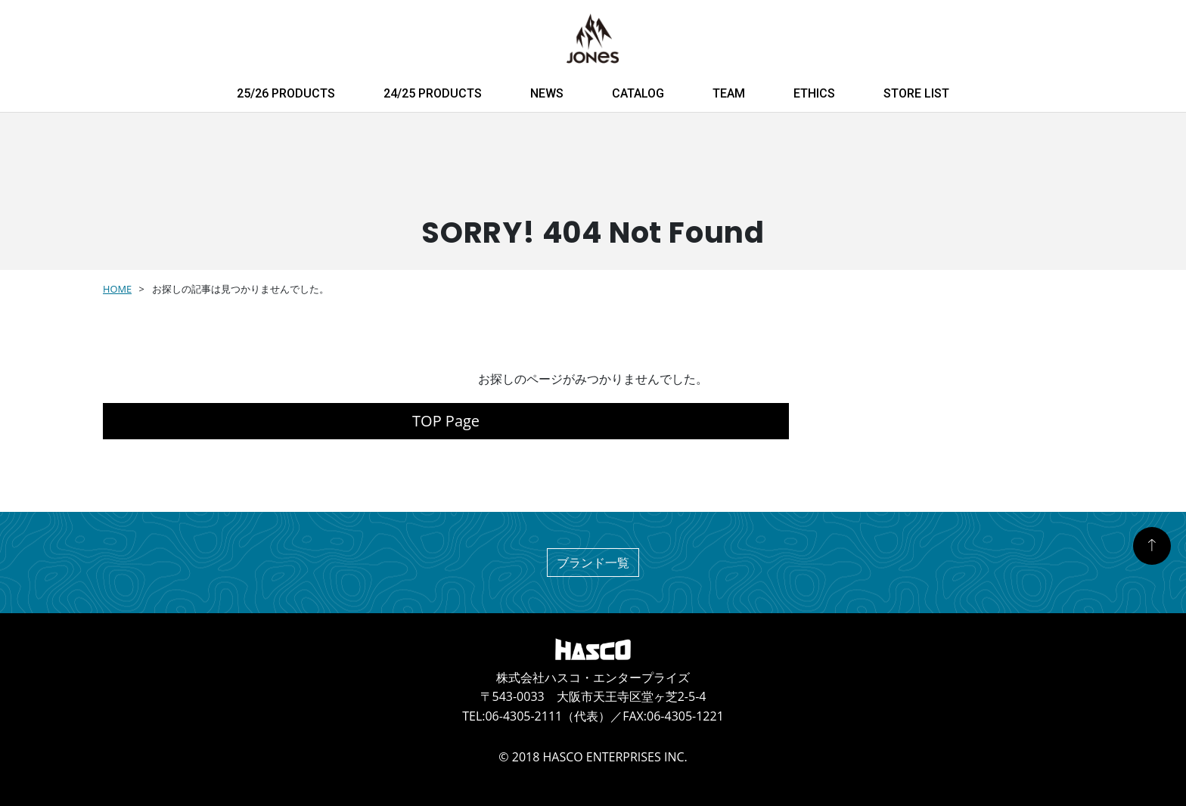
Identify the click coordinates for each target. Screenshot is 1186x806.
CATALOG (638, 93)
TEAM (729, 93)
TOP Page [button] (446, 421)
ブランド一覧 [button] (593, 562)
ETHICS (814, 93)
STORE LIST (916, 93)
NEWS (547, 93)
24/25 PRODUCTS (432, 93)
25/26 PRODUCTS (286, 93)
